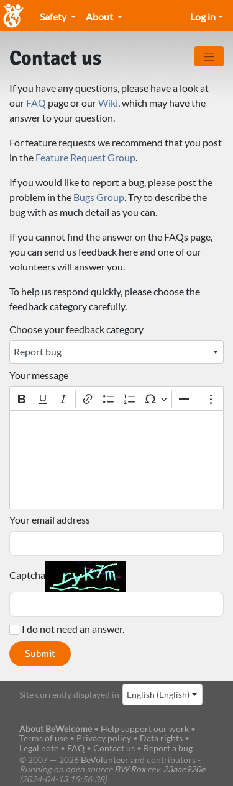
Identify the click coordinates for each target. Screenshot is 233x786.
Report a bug (168, 748)
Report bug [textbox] (38, 351)
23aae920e (184, 769)
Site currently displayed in (69, 694)
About (100, 16)
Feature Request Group (85, 157)
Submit (40, 654)
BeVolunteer (105, 759)
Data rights (161, 738)
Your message (38, 375)
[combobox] (116, 352)
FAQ (36, 103)
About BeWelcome (55, 728)
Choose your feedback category (76, 329)
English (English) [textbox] (158, 694)
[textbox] (116, 459)
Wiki (108, 103)
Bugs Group (98, 197)
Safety (54, 16)
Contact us (114, 748)
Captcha (27, 575)
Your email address (49, 519)
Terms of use (43, 738)
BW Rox (129, 769)
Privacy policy (103, 738)
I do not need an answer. (73, 629)
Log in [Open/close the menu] (203, 16)
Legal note (38, 748)
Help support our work (146, 728)
